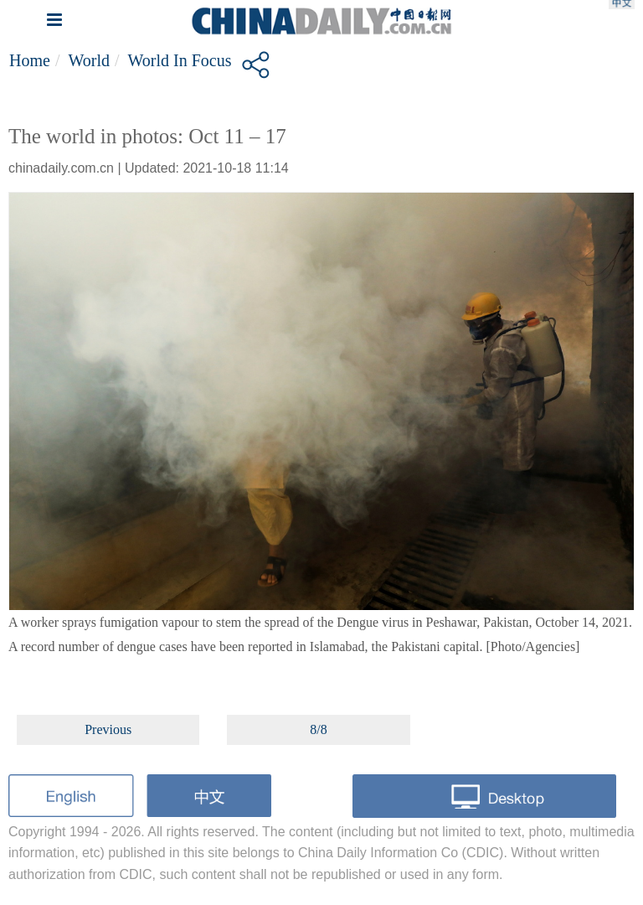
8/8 (318, 729)
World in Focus (180, 60)
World (89, 60)
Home (29, 60)
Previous (108, 729)
